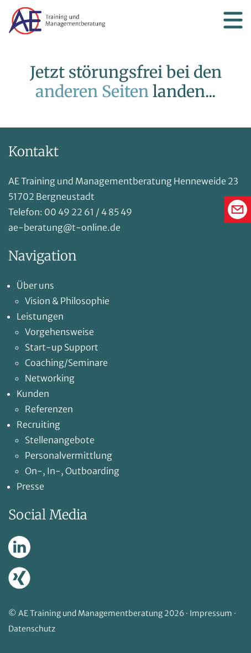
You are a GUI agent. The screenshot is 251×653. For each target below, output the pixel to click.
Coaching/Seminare (66, 362)
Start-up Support (61, 347)
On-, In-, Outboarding (72, 470)
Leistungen (40, 316)
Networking (50, 378)
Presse (30, 486)
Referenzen (49, 409)
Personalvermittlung (68, 455)
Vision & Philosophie (67, 300)
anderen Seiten (92, 92)
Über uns (35, 285)
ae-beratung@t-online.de (64, 227)
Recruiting (38, 424)
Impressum (211, 613)
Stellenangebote (60, 439)
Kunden (33, 393)
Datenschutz (31, 629)
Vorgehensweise (59, 331)
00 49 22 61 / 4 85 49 (88, 211)
